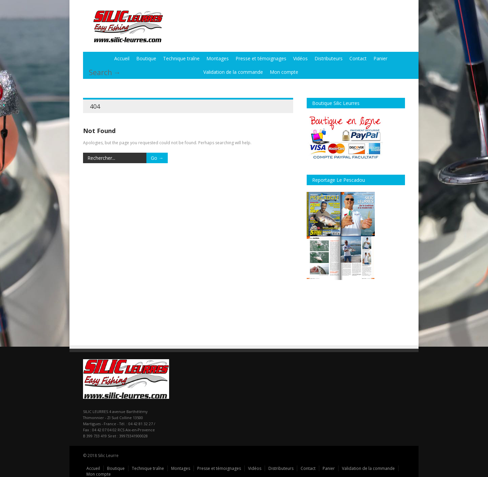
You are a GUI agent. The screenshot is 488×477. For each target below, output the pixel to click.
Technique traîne (181, 58)
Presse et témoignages (261, 58)
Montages (217, 58)
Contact (358, 58)
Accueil (121, 58)
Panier (380, 58)
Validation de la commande (233, 72)
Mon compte (284, 72)
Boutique (146, 58)
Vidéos (300, 58)
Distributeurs (328, 58)
